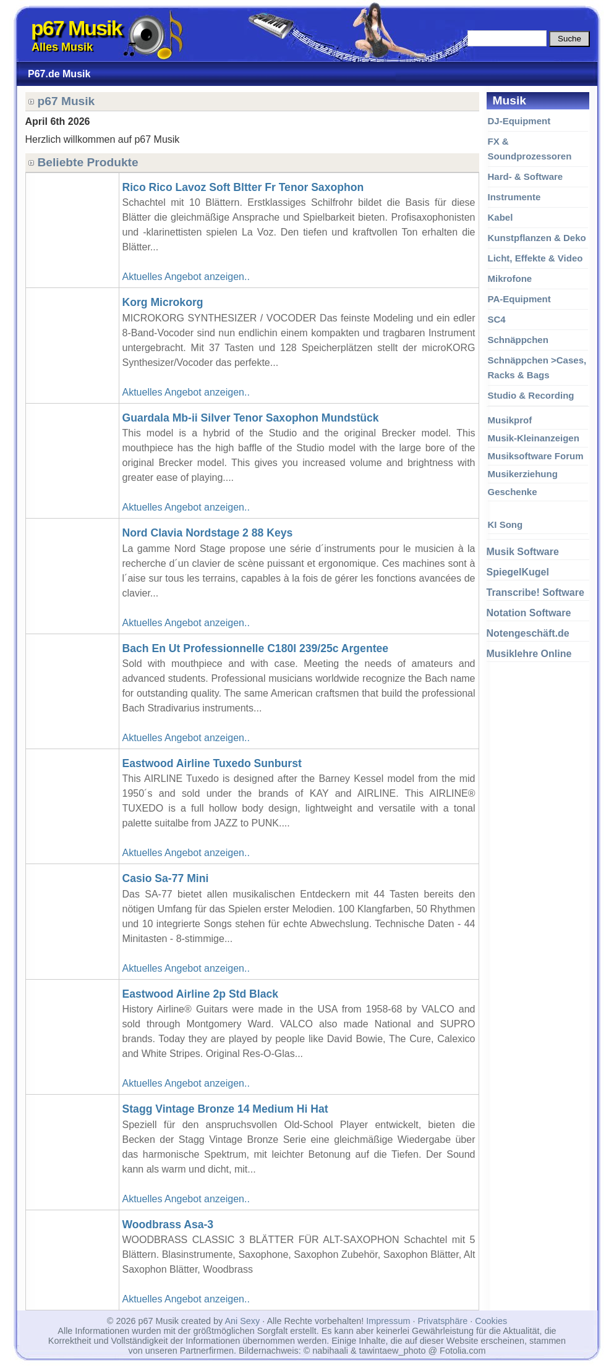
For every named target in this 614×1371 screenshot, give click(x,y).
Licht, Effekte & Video (535, 258)
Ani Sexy (242, 1321)
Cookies (491, 1321)
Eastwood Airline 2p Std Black (200, 994)
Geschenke (512, 491)
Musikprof (510, 420)
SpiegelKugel (518, 572)
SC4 (497, 319)
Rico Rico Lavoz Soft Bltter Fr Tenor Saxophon (243, 187)
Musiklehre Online (529, 653)
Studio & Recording (531, 395)
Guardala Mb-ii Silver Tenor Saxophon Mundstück (250, 418)
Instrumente (514, 197)
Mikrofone (510, 278)
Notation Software (529, 613)
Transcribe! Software (535, 592)
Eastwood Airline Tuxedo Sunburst (212, 763)
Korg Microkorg (162, 302)
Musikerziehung (523, 474)
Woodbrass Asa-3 (168, 1224)
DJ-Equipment (519, 121)
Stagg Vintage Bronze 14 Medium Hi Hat (225, 1109)
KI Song (505, 524)
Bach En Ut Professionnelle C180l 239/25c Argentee (255, 648)
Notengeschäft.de (528, 633)
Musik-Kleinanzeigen (533, 438)
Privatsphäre (442, 1321)
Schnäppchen (518, 339)
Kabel (500, 217)
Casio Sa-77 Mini (165, 878)
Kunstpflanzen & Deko (537, 237)
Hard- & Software (525, 176)
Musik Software (523, 551)
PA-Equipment (519, 299)
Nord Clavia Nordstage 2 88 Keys (207, 533)
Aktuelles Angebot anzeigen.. (186, 276)
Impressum (388, 1321)
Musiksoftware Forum (536, 456)
